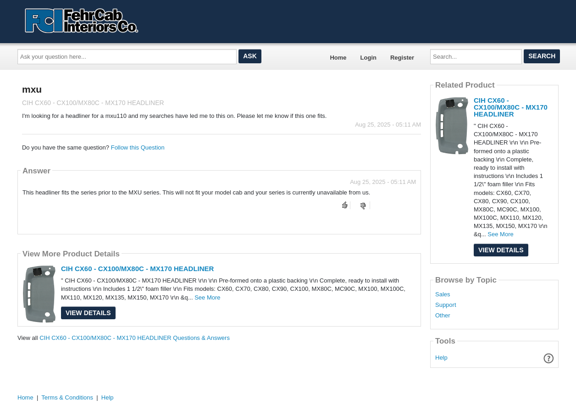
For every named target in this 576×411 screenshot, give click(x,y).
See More (207, 297)
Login (368, 57)
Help (441, 357)
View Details (88, 313)
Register (402, 57)
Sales (442, 294)
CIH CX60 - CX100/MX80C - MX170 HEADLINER (137, 268)
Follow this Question (138, 147)
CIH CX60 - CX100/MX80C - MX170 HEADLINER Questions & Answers (134, 337)
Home (338, 57)
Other (442, 315)
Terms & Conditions (67, 397)
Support (445, 305)
